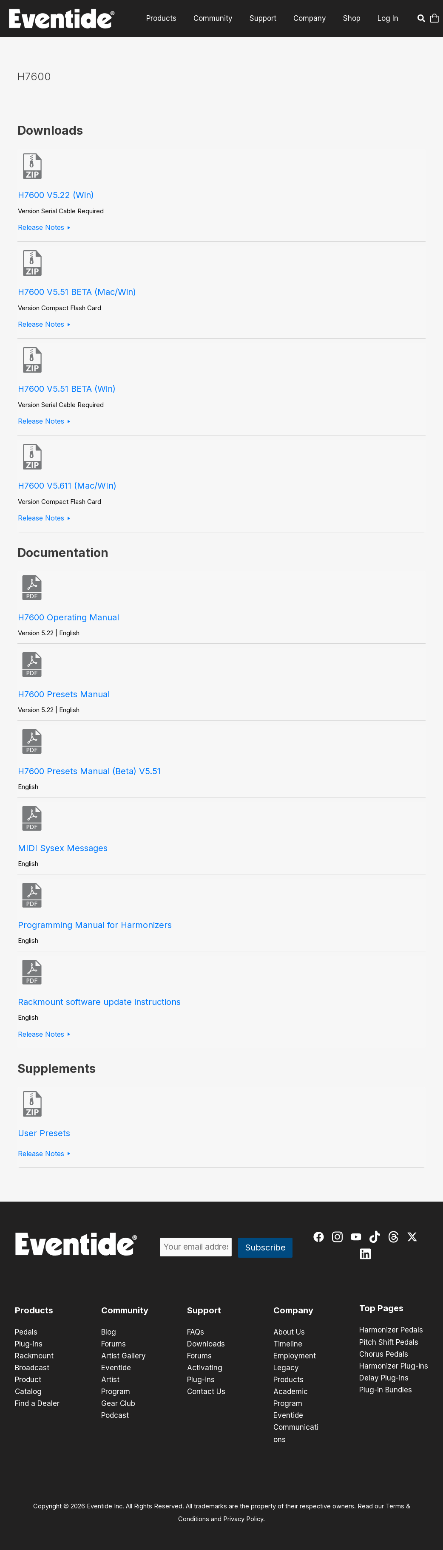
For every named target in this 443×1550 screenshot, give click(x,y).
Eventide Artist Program (116, 1379)
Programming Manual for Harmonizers (95, 925)
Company (313, 18)
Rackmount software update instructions (99, 1002)
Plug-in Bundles (385, 1389)
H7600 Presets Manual (64, 694)
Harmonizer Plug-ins (393, 1365)
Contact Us (206, 1391)
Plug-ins (29, 1344)
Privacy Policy (243, 1518)
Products (173, 18)
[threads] (394, 1237)
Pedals (26, 1332)
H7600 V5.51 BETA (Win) (67, 389)
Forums (113, 1344)
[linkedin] (366, 1254)
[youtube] (357, 1237)
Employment (294, 1356)
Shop (353, 18)
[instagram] (338, 1237)
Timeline (287, 1344)
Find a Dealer (37, 1403)
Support (269, 18)
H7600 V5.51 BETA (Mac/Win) (77, 292)
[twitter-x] (413, 1237)
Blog (108, 1332)
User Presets (44, 1133)
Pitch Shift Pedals (388, 1342)
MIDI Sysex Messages (63, 848)
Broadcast (32, 1367)
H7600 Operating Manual (68, 617)
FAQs (195, 1332)
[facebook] (319, 1237)
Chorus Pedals (383, 1353)
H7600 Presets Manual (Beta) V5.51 (89, 771)
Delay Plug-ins (384, 1377)
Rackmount (34, 1356)
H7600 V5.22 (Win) (56, 195)
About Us (289, 1332)
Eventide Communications (295, 1427)
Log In (388, 18)
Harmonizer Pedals (391, 1330)
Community (221, 18)
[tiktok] (375, 1237)
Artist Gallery (123, 1356)
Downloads (206, 1344)
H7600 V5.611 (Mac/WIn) (67, 486)
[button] (420, 19)
